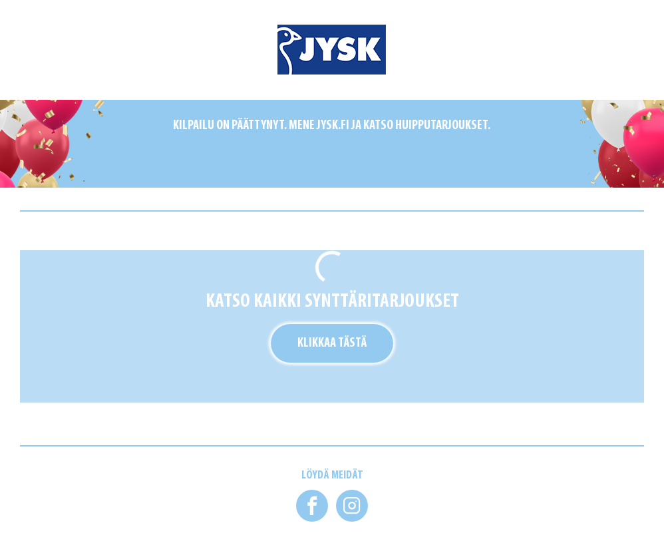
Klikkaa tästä (332, 343)
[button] (312, 506)
